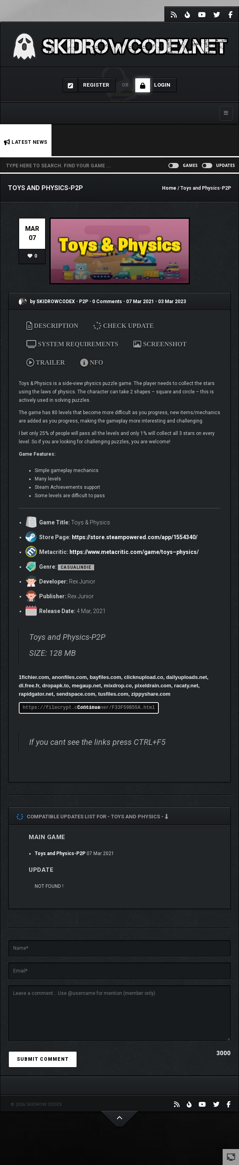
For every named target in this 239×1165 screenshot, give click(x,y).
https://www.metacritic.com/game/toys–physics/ (134, 552)
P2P (84, 301)
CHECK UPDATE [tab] (123, 325)
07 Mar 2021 (140, 301)
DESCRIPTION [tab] (52, 325)
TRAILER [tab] (45, 362)
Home (169, 188)
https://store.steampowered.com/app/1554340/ (135, 537)
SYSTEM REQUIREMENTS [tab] (72, 344)
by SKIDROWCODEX (47, 301)
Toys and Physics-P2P (60, 853)
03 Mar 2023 (172, 301)
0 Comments (107, 301)
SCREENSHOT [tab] (159, 344)
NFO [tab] (91, 362)
